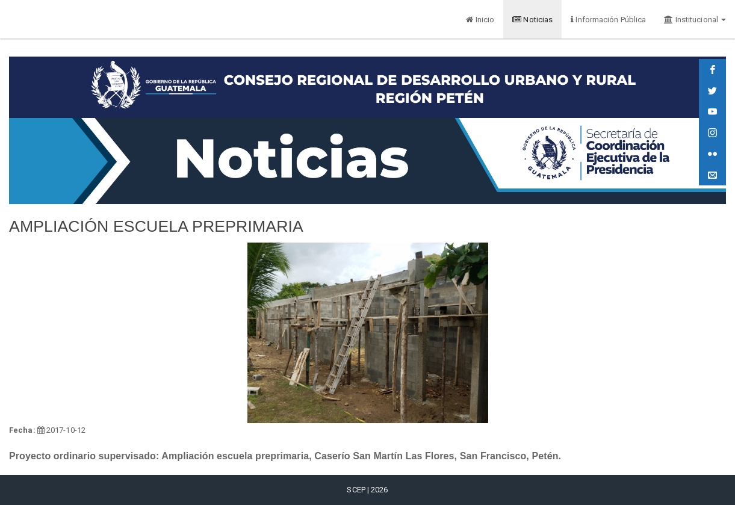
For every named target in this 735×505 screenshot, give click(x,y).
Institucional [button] (695, 19)
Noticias (532, 19)
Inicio (480, 19)
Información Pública (608, 19)
